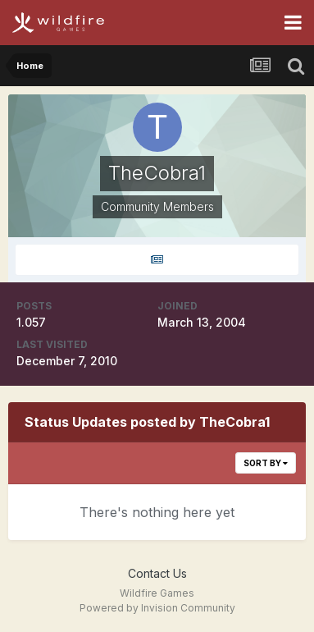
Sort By (265, 463)
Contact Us (157, 573)
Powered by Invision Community (157, 608)
